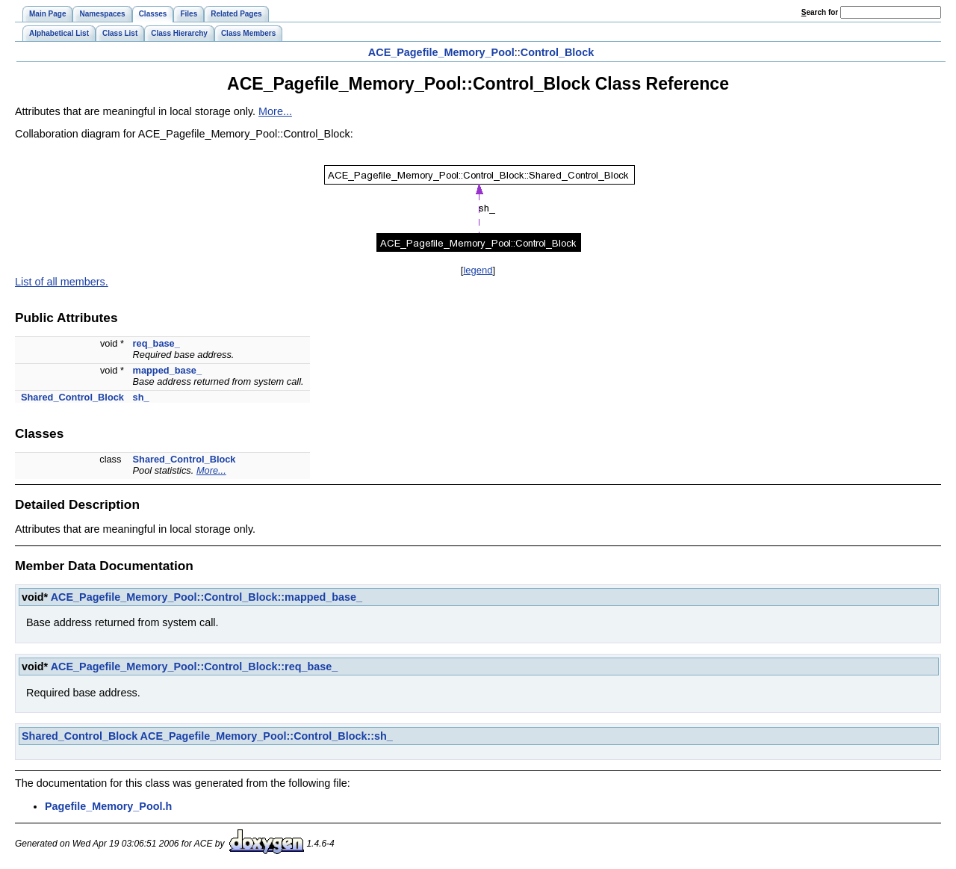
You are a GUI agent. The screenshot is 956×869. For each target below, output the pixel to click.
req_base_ (156, 343)
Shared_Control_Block (72, 397)
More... (275, 111)
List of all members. (61, 282)
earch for (819, 12)
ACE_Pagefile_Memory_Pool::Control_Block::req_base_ (194, 666)
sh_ (141, 397)
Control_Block (557, 52)
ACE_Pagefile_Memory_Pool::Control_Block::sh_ (266, 736)
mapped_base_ (167, 370)
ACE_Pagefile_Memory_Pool (441, 52)
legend (477, 270)
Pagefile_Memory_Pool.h (108, 806)
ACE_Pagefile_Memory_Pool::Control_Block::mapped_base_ (206, 597)
